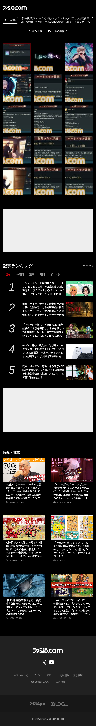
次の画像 (59, 31)
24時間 (20, 274)
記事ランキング (18, 265)
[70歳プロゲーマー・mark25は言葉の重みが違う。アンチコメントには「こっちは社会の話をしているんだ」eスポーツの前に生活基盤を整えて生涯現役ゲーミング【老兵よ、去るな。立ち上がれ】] (24, 470)
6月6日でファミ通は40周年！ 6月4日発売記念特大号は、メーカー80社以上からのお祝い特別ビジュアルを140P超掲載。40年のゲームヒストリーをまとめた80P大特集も (24, 549)
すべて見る (88, 266)
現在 (8, 274)
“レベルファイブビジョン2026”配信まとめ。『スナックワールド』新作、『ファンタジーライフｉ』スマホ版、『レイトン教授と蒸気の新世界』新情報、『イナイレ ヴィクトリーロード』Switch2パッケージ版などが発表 (71, 607)
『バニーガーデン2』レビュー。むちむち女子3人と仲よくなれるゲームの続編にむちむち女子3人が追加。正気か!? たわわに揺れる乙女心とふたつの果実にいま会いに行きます (71, 491)
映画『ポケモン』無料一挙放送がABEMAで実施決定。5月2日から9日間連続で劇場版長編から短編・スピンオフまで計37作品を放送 (43, 372)
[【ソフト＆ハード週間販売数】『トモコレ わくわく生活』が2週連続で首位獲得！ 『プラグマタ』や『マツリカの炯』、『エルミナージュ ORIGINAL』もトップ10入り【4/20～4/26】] (79, 288)
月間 (42, 274)
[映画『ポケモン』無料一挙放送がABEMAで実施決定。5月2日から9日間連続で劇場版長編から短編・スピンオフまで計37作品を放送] (79, 372)
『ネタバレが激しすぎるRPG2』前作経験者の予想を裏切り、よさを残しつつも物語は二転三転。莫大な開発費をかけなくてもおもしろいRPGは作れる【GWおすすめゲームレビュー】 (43, 330)
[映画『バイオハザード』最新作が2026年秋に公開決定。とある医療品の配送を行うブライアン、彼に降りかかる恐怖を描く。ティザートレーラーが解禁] (79, 309)
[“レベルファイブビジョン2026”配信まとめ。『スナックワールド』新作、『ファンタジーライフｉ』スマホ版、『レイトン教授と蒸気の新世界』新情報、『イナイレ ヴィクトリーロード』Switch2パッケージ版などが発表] (72, 585)
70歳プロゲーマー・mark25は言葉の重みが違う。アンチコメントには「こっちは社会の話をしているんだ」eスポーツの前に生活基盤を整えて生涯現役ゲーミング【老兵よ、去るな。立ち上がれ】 (24, 491)
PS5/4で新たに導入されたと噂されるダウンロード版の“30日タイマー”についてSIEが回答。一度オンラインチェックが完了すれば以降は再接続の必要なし (43, 351)
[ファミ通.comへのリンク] (15, 8)
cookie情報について (41, 681)
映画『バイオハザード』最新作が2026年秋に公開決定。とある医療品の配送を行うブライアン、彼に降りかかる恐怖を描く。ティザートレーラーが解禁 (43, 309)
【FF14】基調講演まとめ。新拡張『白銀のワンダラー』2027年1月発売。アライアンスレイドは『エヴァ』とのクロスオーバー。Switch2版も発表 (24, 607)
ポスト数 (55, 274)
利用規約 (64, 675)
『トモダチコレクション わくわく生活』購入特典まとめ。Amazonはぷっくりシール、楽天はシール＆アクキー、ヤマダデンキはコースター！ (71, 549)
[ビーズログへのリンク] (60, 703)
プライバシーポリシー (44, 675)
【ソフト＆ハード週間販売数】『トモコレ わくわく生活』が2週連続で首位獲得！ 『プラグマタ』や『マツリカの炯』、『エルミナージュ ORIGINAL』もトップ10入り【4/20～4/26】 (43, 289)
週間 (31, 274)
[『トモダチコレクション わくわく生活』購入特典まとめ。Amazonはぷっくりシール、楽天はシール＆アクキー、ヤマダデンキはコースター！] (72, 527)
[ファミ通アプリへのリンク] (37, 703)
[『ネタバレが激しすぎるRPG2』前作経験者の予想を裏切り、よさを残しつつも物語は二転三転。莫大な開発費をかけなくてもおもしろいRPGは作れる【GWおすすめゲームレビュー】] (79, 330)
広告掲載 (60, 681)
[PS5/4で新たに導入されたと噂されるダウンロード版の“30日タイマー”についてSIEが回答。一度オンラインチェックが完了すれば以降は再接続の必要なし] (79, 351)
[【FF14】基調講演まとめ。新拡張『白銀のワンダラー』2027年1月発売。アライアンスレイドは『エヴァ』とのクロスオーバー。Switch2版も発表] (24, 585)
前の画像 (36, 31)
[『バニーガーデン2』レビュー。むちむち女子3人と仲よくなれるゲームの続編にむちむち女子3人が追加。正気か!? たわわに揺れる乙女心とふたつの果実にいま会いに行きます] (72, 470)
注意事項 (78, 675)
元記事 (10, 20)
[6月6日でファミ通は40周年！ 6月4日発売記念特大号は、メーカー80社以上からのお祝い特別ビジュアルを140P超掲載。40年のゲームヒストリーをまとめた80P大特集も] (24, 527)
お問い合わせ (20, 675)
